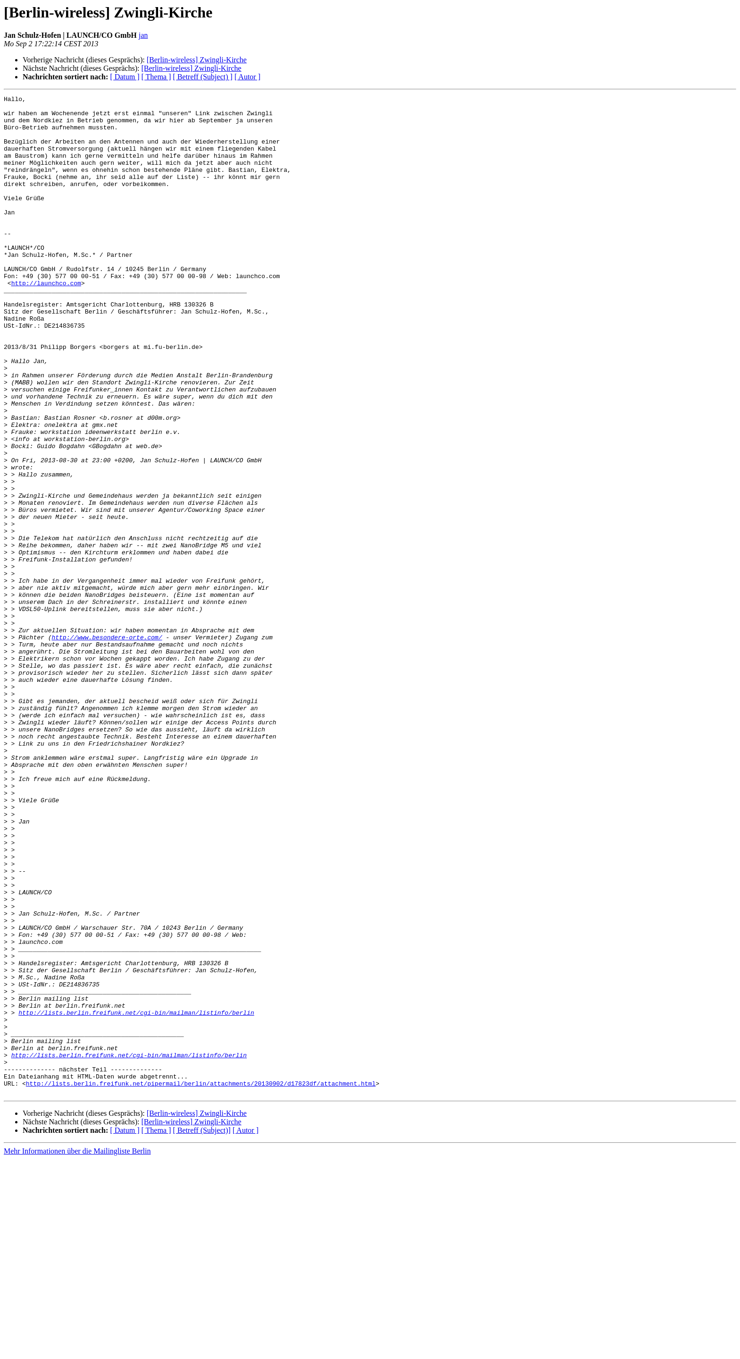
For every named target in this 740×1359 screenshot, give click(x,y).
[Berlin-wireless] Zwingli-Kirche (197, 60)
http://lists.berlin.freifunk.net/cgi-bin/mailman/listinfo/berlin (136, 1196)
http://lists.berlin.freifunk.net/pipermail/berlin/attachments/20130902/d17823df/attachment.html (201, 1281)
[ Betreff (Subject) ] (202, 77)
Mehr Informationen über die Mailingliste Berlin (77, 1351)
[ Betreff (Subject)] (201, 1330)
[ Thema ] (156, 77)
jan (143, 35)
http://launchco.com (46, 321)
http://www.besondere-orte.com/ (106, 746)
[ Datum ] (124, 77)
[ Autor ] (248, 77)
